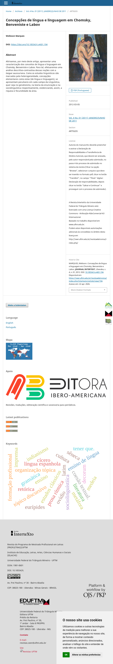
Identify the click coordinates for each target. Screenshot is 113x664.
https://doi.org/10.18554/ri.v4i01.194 (29, 44)
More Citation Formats (81, 290)
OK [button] (66, 655)
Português (11, 327)
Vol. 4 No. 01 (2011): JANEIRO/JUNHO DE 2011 (46, 11)
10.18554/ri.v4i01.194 (94, 272)
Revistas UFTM (28, 651)
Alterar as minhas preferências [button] (86, 655)
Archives (18, 11)
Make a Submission (17, 305)
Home (8, 11)
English (9, 322)
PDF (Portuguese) (81, 90)
